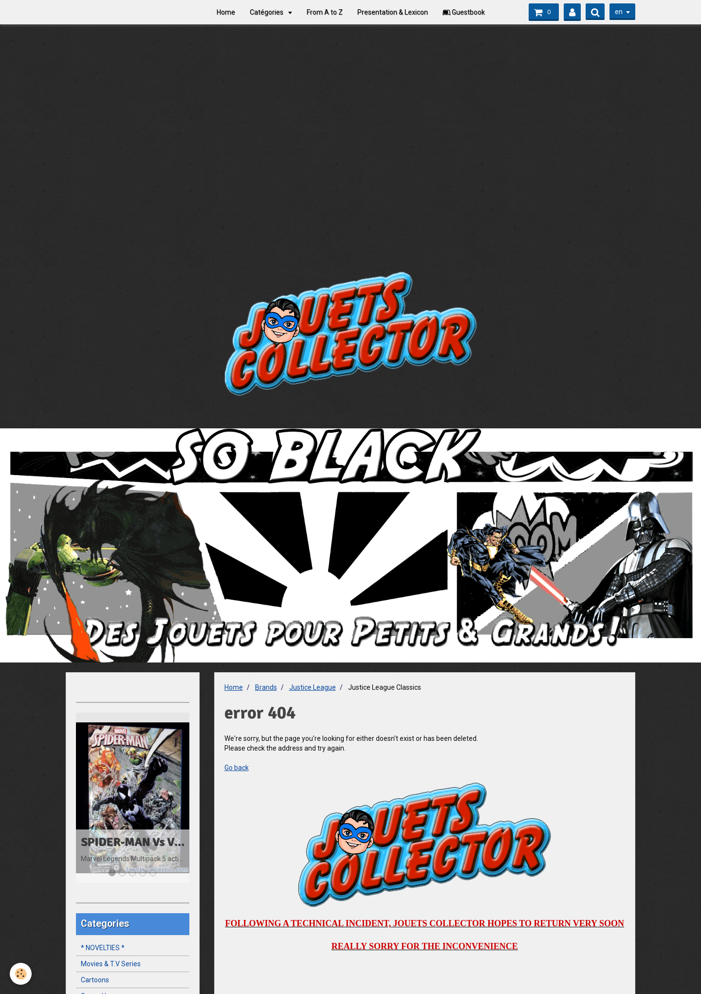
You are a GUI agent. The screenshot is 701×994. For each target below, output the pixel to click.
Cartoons (95, 980)
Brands (266, 687)
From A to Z (325, 12)
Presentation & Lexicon (392, 12)
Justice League (312, 687)
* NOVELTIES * (103, 948)
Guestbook (464, 12)
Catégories (267, 12)
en (619, 12)
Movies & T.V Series (111, 964)
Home (226, 12)
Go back (236, 768)
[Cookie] (21, 974)
